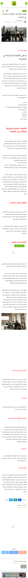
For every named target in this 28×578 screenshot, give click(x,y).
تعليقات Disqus (5, 552)
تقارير (24, 10)
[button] (20, 500)
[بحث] (2, 3)
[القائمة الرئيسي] (26, 3)
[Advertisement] (14, 354)
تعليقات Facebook (14, 552)
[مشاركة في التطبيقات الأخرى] (6, 500)
